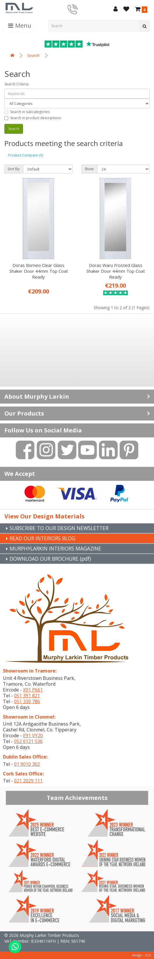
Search (33, 55)
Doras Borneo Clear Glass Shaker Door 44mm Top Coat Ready (38, 271)
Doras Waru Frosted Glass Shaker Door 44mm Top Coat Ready (115, 271)
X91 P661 (33, 690)
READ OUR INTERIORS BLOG (45, 538)
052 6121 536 (28, 741)
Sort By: (14, 168)
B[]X (148, 955)
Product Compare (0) (25, 155)
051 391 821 (27, 695)
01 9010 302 (27, 764)
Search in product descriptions (32, 117)
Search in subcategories (27, 111)
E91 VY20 (33, 735)
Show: (89, 168)
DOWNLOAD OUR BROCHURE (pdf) (53, 558)
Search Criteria (16, 84)
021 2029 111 (28, 780)
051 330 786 (27, 701)
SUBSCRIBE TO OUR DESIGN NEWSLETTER (62, 528)
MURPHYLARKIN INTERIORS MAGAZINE (58, 548)
